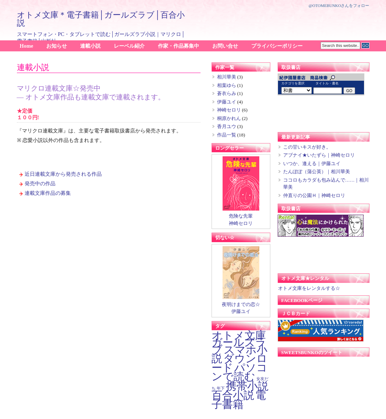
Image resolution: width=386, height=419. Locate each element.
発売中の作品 (40, 183)
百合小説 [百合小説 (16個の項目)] (233, 395)
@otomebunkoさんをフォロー (339, 5)
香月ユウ (226, 126)
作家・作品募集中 (178, 46)
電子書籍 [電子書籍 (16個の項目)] (239, 399)
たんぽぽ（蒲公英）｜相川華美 (316, 171)
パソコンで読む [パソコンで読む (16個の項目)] (239, 372)
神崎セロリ (229, 110)
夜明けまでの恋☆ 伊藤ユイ (241, 305)
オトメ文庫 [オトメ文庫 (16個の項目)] (239, 335)
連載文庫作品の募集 (48, 193)
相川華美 (226, 77)
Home (26, 46)
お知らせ (56, 46)
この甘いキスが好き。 (307, 147)
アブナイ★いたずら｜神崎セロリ (319, 155)
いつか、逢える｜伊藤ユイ (311, 163)
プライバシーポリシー (277, 46)
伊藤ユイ (226, 102)
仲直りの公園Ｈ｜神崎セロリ (314, 195)
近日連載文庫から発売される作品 (63, 174)
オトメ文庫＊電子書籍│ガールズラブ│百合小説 (101, 19)
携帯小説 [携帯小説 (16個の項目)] (247, 386)
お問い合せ (225, 46)
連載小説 (90, 46)
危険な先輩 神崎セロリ (241, 217)
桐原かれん (229, 118)
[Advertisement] (283, 21)
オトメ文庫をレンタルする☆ (309, 288)
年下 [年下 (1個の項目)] (221, 388)
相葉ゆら (226, 85)
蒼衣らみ (226, 93)
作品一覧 (226, 135)
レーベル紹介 (129, 46)
